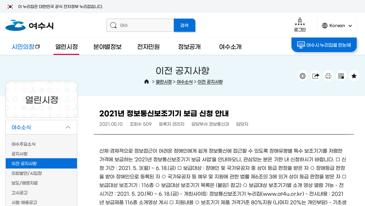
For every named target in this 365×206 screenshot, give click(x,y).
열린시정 (66, 46)
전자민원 (148, 46)
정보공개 (189, 46)
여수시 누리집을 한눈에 (324, 44)
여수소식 (185, 81)
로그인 (300, 24)
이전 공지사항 (210, 81)
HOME (146, 81)
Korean (337, 28)
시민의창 (22, 49)
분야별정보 (107, 46)
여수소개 (230, 46)
